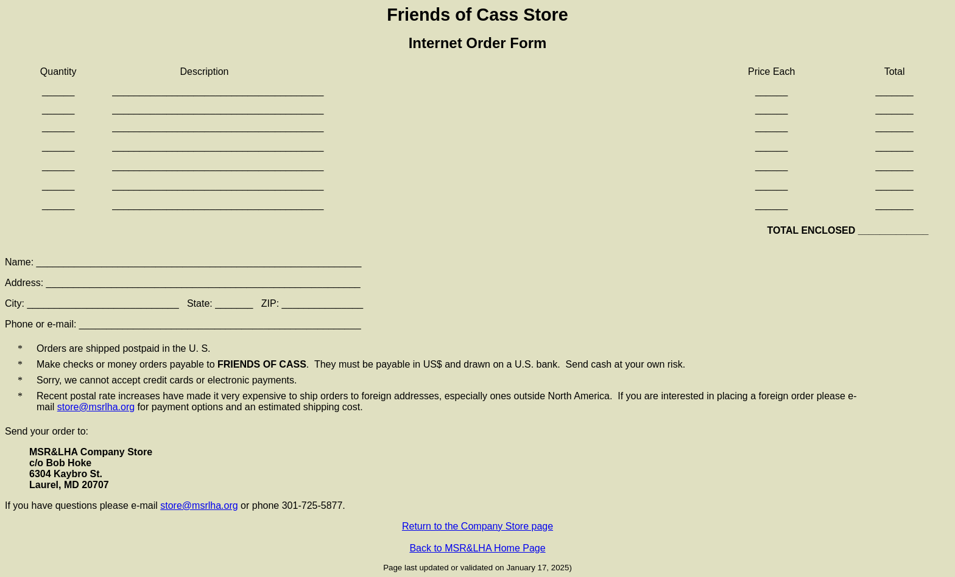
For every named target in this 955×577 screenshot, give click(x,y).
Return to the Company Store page (477, 526)
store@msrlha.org (96, 407)
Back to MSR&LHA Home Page (477, 548)
